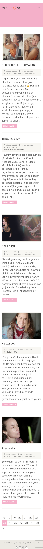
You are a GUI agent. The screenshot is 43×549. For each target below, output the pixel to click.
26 (15, 523)
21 (25, 517)
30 (37, 523)
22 (30, 517)
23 (36, 517)
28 (26, 523)
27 (21, 523)
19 (14, 517)
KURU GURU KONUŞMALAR (18, 65)
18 (8, 517)
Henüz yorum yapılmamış (24, 73)
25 (10, 523)
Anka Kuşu (8, 246)
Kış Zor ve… (8, 343)
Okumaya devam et (9, 126)
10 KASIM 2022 (11, 139)
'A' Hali (9, 73)
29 (32, 523)
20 (19, 517)
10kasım (15, 147)
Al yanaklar (8, 448)
